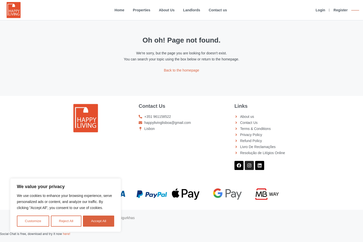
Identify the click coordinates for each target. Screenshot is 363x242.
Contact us (218, 10)
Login (320, 10)
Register (341, 10)
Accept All (98, 221)
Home (119, 10)
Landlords (191, 10)
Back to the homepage (181, 70)
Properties (141, 10)
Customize (33, 221)
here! (66, 234)
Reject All (66, 221)
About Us (166, 10)
